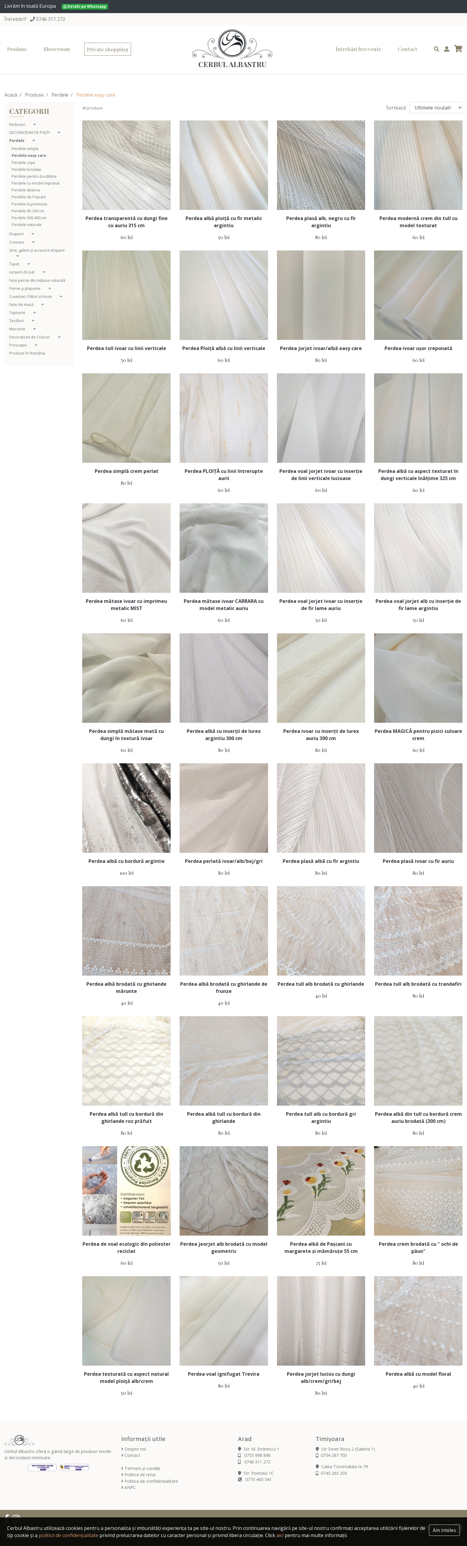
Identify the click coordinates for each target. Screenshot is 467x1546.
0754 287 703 (331, 1455)
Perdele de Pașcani (29, 196)
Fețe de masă (21, 304)
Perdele (60, 95)
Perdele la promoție (29, 204)
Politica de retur (138, 1474)
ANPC (128, 1487)
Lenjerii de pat (22, 272)
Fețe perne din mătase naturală (37, 280)
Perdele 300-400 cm (29, 217)
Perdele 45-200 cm (28, 210)
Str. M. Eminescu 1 (258, 1449)
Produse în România (27, 353)
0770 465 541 (255, 1479)
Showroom (56, 48)
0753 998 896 (254, 1455)
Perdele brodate (26, 169)
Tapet (14, 264)
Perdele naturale (27, 224)
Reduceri (17, 124)
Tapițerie (17, 312)
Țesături (17, 320)
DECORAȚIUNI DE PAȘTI (30, 132)
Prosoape (18, 345)
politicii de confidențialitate (68, 1535)
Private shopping (107, 49)
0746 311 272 (50, 19)
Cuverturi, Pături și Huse (31, 296)
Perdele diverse (26, 190)
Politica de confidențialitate (149, 1481)
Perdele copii (23, 162)
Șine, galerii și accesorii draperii (37, 250)
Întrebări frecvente (358, 48)
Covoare (17, 242)
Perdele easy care (29, 155)
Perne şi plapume (25, 288)
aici (280, 1535)
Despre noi (133, 1449)
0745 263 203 (331, 1473)
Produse (17, 48)
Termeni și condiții (140, 1468)
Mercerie (17, 329)
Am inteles (444, 1530)
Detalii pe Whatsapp (84, 6)
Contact (407, 48)
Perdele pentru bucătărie (34, 176)
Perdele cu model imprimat (36, 183)
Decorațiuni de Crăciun (30, 337)
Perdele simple (25, 148)
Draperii (16, 233)
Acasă (10, 95)
